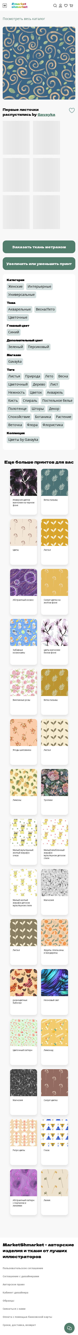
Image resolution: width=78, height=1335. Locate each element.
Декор (54, 408)
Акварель (55, 392)
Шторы (38, 408)
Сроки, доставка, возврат (19, 1325)
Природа (32, 376)
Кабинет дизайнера (15, 1292)
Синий (13, 332)
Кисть (13, 400)
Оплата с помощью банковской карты (27, 1316)
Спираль (30, 400)
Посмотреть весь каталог (24, 18)
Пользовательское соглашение (23, 1268)
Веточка (15, 425)
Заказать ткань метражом (39, 246)
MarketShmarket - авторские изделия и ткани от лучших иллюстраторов (38, 1250)
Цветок (36, 392)
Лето (49, 376)
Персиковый (38, 346)
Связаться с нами (14, 1308)
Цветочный (18, 384)
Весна (63, 376)
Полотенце (17, 408)
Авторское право (14, 1284)
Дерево (39, 384)
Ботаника (43, 416)
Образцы (8, 1300)
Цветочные (17, 317)
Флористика (53, 425)
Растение (63, 416)
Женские (15, 286)
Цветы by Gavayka (23, 439)
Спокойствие (19, 416)
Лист (54, 384)
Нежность (16, 392)
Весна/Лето (45, 309)
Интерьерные (39, 286)
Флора (32, 425)
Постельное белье (57, 400)
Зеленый (15, 346)
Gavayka (46, 114)
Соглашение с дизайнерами (21, 1276)
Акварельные (19, 309)
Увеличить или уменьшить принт (39, 263)
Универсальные (21, 294)
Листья (14, 376)
